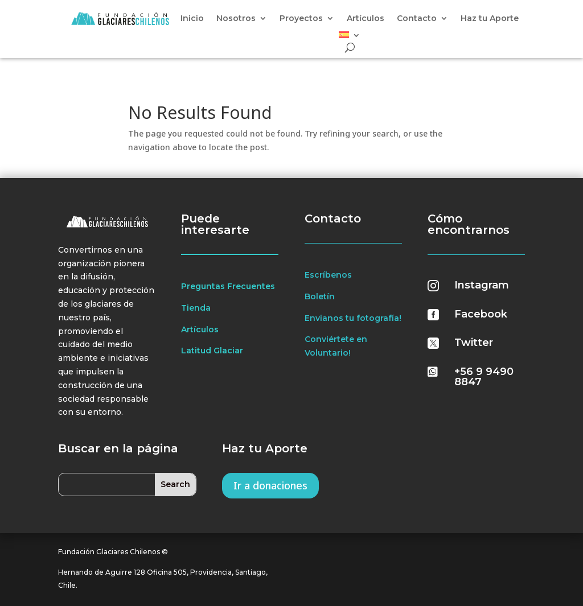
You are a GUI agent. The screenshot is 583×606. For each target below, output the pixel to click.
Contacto (417, 18)
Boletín (320, 296)
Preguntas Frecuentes (228, 286)
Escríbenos (328, 275)
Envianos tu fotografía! (353, 318)
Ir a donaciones (270, 485)
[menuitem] (349, 37)
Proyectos (301, 18)
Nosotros (236, 18)
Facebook (480, 314)
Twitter (473, 342)
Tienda (196, 308)
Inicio (192, 18)
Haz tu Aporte (490, 18)
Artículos (365, 18)
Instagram (481, 285)
